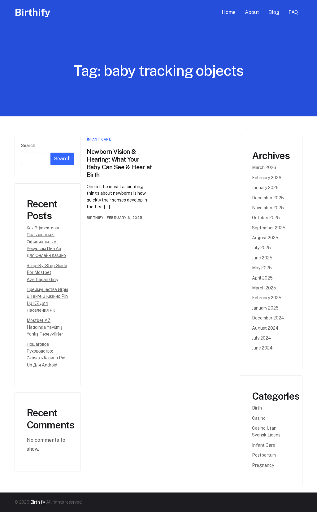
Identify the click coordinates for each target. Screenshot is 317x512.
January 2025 (265, 308)
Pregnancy (263, 465)
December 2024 (268, 317)
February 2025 (266, 297)
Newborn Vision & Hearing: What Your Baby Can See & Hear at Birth (119, 163)
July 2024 (261, 338)
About (252, 12)
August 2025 (265, 237)
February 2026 (266, 177)
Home (229, 12)
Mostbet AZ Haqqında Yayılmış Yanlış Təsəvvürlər (45, 327)
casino (259, 418)
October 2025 (266, 217)
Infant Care (99, 139)
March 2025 (264, 287)
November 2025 (268, 207)
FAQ (293, 12)
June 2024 (262, 347)
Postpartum (264, 455)
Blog (273, 12)
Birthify (32, 12)
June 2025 (262, 257)
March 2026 (264, 167)
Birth (257, 408)
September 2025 (268, 227)
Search (28, 145)
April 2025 (262, 278)
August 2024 (265, 328)
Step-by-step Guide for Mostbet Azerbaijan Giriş (47, 272)
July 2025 (261, 247)
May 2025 (262, 267)
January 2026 (265, 187)
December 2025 (268, 197)
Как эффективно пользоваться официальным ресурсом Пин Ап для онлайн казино (46, 241)
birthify (95, 217)
